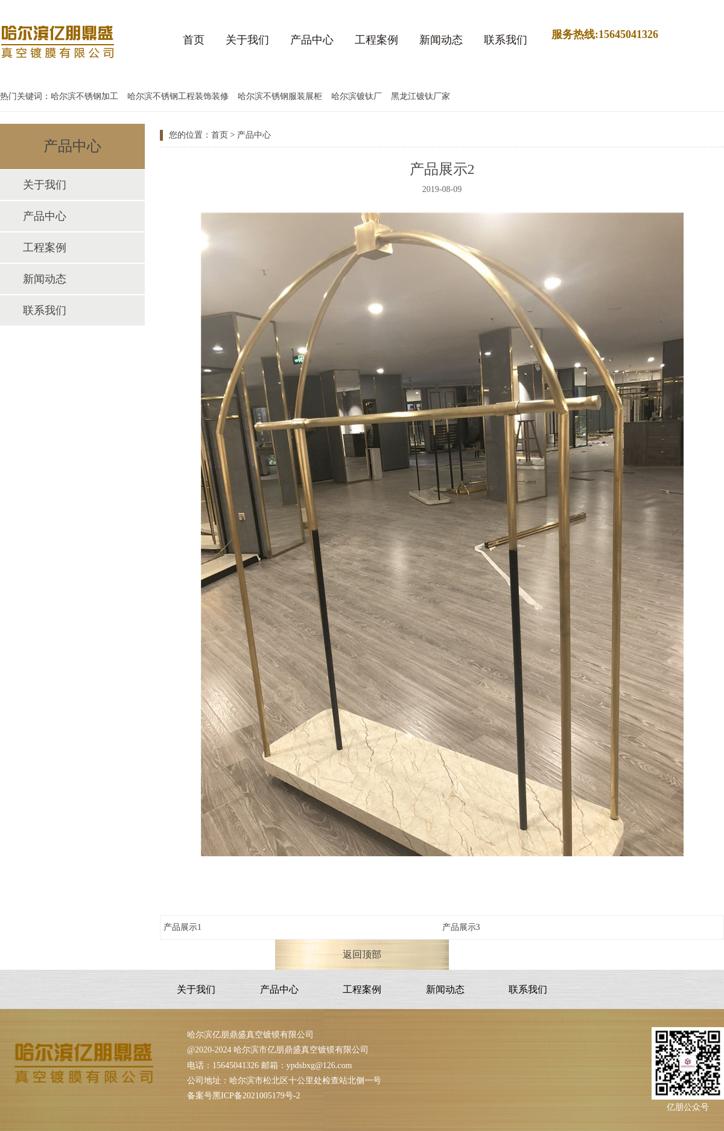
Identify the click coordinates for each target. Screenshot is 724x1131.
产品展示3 (461, 927)
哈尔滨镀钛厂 (356, 96)
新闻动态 (441, 40)
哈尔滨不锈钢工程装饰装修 (178, 96)
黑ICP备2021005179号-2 (256, 1095)
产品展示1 (183, 927)
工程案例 (376, 40)
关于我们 (247, 40)
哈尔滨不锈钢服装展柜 (280, 96)
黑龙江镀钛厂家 (420, 96)
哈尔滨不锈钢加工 (84, 96)
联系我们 (505, 40)
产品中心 (312, 40)
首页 (194, 40)
